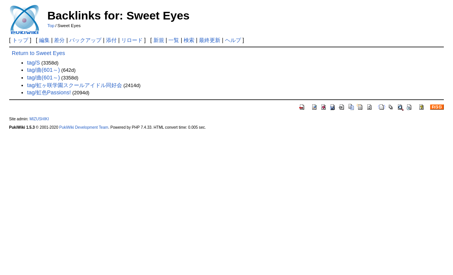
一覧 (173, 40)
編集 (44, 40)
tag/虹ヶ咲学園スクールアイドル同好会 (74, 85)
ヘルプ (233, 40)
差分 (59, 40)
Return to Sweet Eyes (38, 53)
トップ (20, 40)
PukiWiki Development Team (83, 127)
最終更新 (209, 40)
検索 (189, 40)
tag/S (33, 63)
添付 (111, 40)
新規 (158, 40)
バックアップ (85, 40)
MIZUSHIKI (39, 119)
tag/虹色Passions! (49, 92)
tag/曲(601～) (43, 70)
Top (51, 25)
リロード (132, 40)
